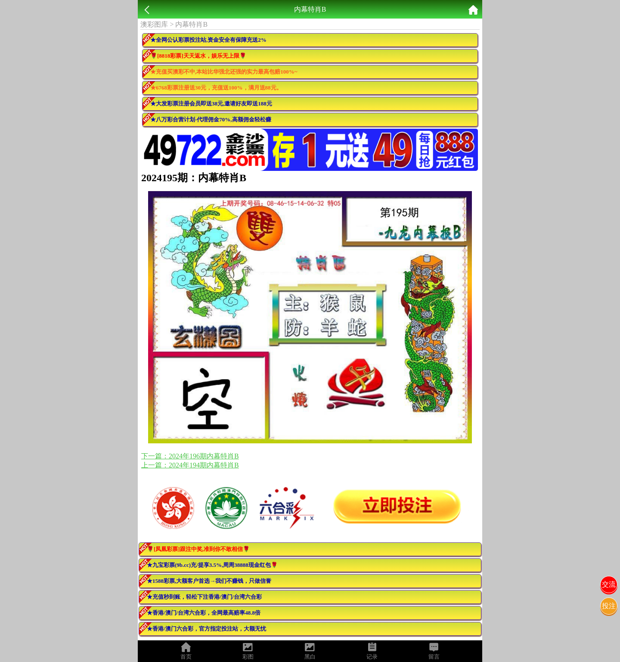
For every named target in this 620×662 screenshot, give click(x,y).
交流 (609, 584)
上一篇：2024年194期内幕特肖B (190, 465)
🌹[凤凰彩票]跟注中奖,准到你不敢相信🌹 (198, 549)
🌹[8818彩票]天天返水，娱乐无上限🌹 (198, 56)
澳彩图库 (154, 24)
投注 (609, 605)
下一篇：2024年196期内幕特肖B (190, 456)
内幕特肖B (191, 24)
